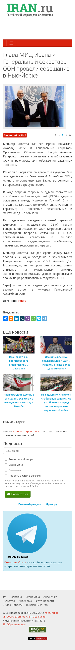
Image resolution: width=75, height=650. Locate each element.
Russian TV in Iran (37, 605)
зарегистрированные (26, 431)
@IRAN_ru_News (17, 557)
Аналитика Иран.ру (19, 459)
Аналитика (50, 597)
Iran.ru (22, 300)
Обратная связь (14, 624)
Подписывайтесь (15, 562)
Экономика (14, 464)
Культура (9, 601)
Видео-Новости (13, 605)
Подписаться (17, 494)
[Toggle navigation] (11, 43)
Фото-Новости (45, 601)
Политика (13, 470)
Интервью (25, 601)
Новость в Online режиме (23, 475)
